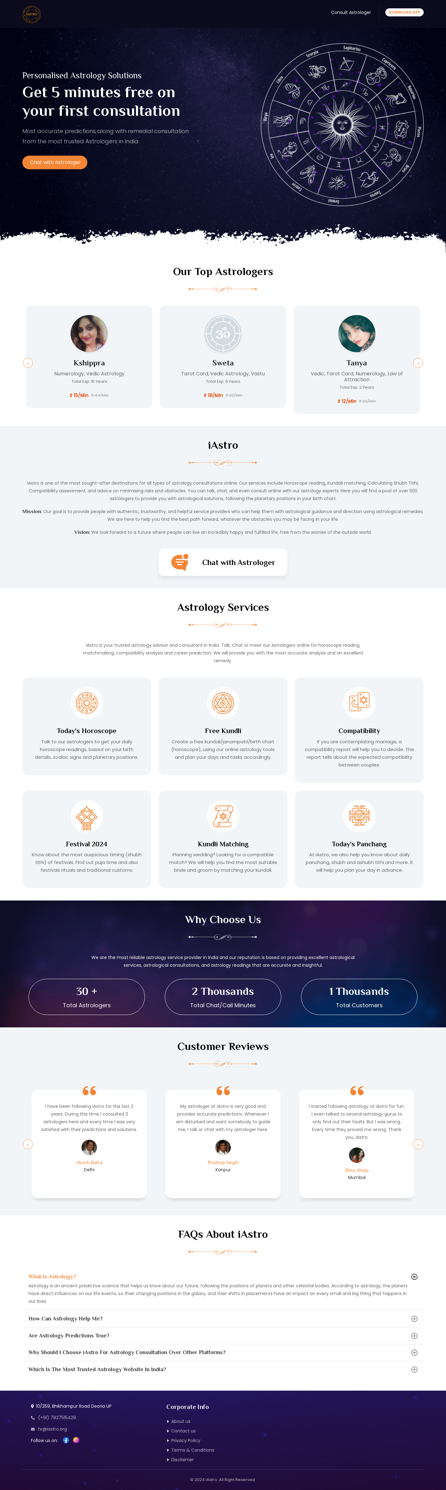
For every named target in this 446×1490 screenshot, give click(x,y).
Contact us (183, 1431)
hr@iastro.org (49, 1429)
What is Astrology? (52, 1276)
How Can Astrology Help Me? (65, 1318)
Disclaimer (182, 1460)
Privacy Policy (185, 1440)
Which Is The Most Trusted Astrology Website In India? (97, 1369)
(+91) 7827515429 (53, 1417)
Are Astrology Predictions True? (68, 1335)
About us (180, 1421)
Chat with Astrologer (55, 162)
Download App (404, 12)
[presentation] (28, 363)
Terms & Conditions (192, 1450)
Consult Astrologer (351, 12)
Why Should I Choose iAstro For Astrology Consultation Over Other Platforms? (126, 1352)
